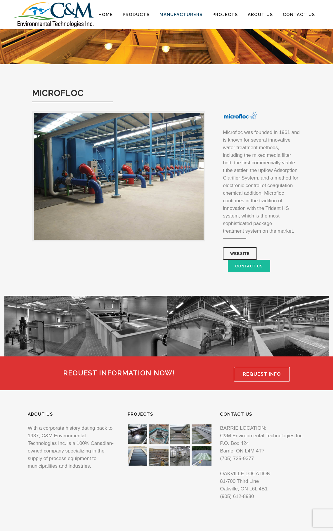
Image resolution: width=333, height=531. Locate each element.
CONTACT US (249, 266)
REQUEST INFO (262, 374)
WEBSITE (239, 253)
